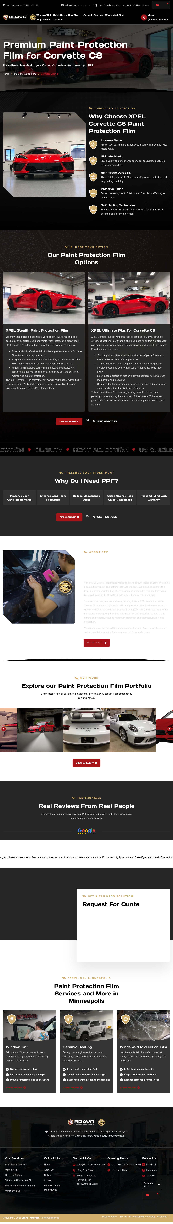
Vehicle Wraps (12, 1196)
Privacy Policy (109, 1219)
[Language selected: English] (161, 5)
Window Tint (17, 1052)
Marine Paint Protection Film (20, 1190)
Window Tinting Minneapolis (52, 1192)
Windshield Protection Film (143, 1052)
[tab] (19, 499)
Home (6, 74)
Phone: (151, 15)
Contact (48, 1185)
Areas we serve (151, 1188)
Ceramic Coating (77, 1052)
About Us (49, 1175)
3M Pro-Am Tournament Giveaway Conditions (143, 1219)
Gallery (47, 1180)
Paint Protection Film (25, 74)
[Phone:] (144, 17)
